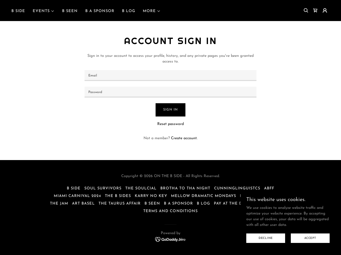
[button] (43, 11)
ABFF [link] (269, 188)
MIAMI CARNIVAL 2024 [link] (77, 196)
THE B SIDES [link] (118, 196)
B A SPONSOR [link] (99, 11)
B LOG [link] (128, 11)
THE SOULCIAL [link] (141, 188)
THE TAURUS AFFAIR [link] (120, 204)
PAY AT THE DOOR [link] (233, 204)
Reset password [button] (170, 124)
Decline (266, 238)
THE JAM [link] (59, 204)
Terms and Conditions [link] (170, 211)
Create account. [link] (184, 138)
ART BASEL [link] (83, 204)
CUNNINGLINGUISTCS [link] (237, 188)
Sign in (170, 110)
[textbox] (170, 75)
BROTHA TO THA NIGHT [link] (185, 188)
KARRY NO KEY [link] (151, 196)
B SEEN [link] (70, 11)
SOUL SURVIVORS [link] (102, 188)
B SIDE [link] (18, 11)
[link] (315, 10)
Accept (310, 238)
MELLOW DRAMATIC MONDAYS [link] (203, 196)
